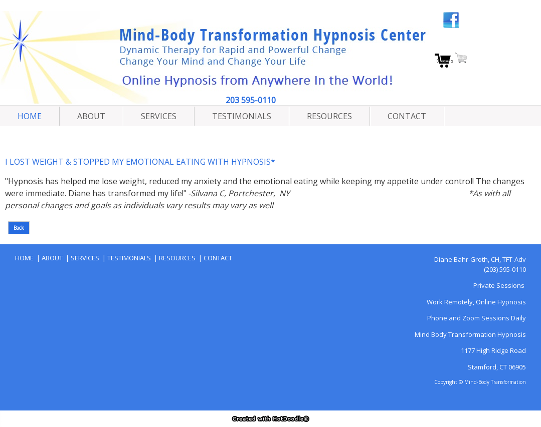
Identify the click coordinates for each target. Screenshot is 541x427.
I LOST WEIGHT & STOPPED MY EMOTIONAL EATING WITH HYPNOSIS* (140, 161)
